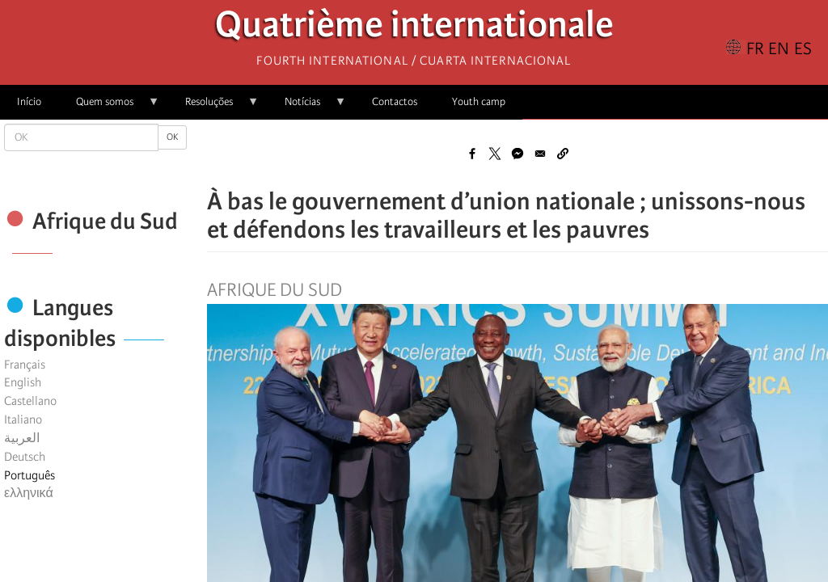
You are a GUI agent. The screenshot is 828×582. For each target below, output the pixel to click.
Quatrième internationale (414, 28)
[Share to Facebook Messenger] (517, 154)
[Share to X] (495, 154)
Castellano (30, 401)
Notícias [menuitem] (307, 107)
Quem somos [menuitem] (109, 107)
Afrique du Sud (274, 290)
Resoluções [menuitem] (213, 107)
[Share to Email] (540, 154)
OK (172, 137)
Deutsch (24, 456)
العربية (22, 438)
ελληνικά (28, 493)
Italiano (23, 419)
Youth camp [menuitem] (478, 101)
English (22, 382)
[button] (563, 154)
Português (29, 475)
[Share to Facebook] (472, 154)
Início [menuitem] (29, 101)
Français (24, 364)
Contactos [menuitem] (394, 101)
